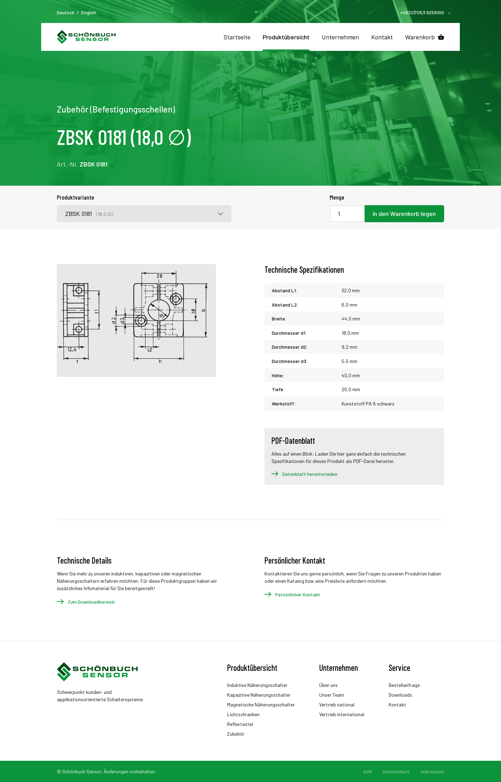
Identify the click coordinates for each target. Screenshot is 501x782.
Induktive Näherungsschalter (257, 685)
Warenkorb (420, 37)
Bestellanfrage (404, 685)
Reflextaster (240, 724)
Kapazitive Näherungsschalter (259, 695)
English (88, 12)
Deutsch (65, 12)
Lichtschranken (243, 714)
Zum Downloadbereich (91, 602)
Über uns (328, 685)
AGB (367, 771)
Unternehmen (340, 37)
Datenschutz (396, 771)
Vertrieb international (341, 714)
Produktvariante (75, 197)
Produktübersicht (286, 37)
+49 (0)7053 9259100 (422, 12)
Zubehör (236, 734)
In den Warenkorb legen (404, 213)
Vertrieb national (336, 704)
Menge (337, 197)
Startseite (237, 37)
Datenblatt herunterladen (309, 474)
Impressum (432, 771)
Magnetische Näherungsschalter (261, 704)
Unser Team (331, 695)
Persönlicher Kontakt (297, 594)
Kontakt (382, 37)
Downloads (400, 695)
